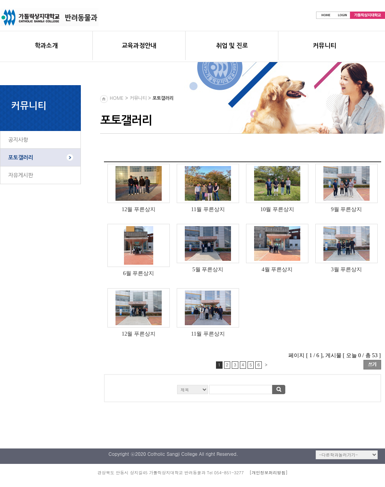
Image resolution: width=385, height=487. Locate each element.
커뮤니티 (324, 46)
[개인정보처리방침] (268, 472)
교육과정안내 (139, 46)
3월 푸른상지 (346, 269)
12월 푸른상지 (139, 209)
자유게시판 (20, 175)
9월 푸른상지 (346, 209)
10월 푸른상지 (277, 209)
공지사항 (18, 140)
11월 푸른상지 (207, 209)
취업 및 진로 (232, 46)
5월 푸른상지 (208, 269)
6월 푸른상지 (138, 273)
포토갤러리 (20, 157)
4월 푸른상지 (277, 269)
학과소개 (46, 46)
